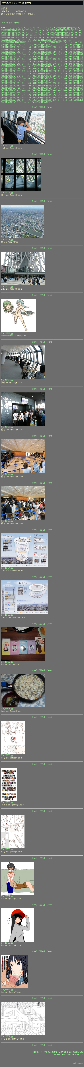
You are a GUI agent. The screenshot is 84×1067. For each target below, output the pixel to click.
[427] (39, 88)
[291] (80, 66)
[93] (52, 37)
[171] (39, 49)
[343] (19, 76)
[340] (3, 76)
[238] (55, 59)
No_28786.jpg (7, 943)
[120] (23, 42)
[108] (44, 40)
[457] (29, 93)
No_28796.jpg (7, 474)
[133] (8, 45)
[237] (49, 59)
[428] (44, 88)
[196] (3, 54)
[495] (60, 97)
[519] (19, 102)
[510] (55, 100)
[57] (68, 32)
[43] (11, 32)
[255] (60, 61)
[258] (75, 61)
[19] (74, 27)
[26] (23, 30)
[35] (60, 30)
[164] (3, 49)
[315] (39, 71)
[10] (37, 27)
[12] (45, 27)
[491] (39, 97)
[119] (18, 42)
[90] (39, 37)
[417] (70, 85)
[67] (27, 35)
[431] (60, 88)
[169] (29, 49)
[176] (65, 49)
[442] (34, 90)
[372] (3, 81)
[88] (31, 37)
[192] (65, 52)
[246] (13, 61)
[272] (65, 64)
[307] (80, 69)
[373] (8, 81)
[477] (49, 95)
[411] (39, 85)
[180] (3, 52)
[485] (8, 97)
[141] (49, 45)
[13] (50, 27)
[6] (25, 27)
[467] (80, 93)
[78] (72, 35)
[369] (70, 78)
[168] (24, 49)
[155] (39, 47)
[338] (75, 73)
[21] (3, 30)
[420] (3, 88)
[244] (3, 61)
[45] (19, 32)
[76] (64, 35)
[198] (13, 54)
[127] (59, 42)
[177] (70, 49)
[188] (44, 52)
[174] (55, 49)
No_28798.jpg (7, 380)
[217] (29, 57)
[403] (80, 83)
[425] (29, 88)
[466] (75, 93)
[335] (60, 73)
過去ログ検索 (7, 23)
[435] (80, 88)
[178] (75, 49)
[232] (24, 59)
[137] (29, 45)
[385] (70, 81)
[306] (75, 69)
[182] (13, 52)
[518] (13, 102)
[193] (70, 52)
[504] (24, 100)
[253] (49, 61)
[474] (34, 95)
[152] (24, 47)
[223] (60, 57)
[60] (80, 32)
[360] (24, 78)
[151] (19, 47)
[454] (13, 93)
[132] (3, 45)
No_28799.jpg (7, 333)
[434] (75, 88)
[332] (44, 73)
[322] (75, 71)
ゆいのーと (37, 1052)
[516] (3, 102)
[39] (76, 30)
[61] (3, 35)
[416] (65, 85)
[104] (24, 40)
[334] (55, 73)
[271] (60, 64)
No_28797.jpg (7, 427)
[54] (56, 32)
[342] (13, 76)
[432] (65, 88)
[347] (39, 76)
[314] (34, 71)
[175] (60, 49)
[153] (29, 47)
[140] (44, 45)
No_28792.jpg (7, 662)
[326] (13, 73)
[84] (15, 37)
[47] (27, 32)
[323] (80, 71)
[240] (65, 59)
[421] (8, 88)
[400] (65, 83)
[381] (49, 81)
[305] (70, 69)
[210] (75, 54)
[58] (72, 32)
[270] (55, 64)
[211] (80, 54)
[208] (65, 54)
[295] (19, 69)
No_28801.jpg (7, 239)
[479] (60, 95)
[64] (15, 35)
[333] (49, 73)
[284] (44, 66)
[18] (70, 27)
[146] (75, 45)
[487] (19, 97)
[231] (19, 59)
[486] (13, 97)
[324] (3, 73)
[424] (24, 88)
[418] (75, 85)
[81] (3, 37)
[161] (70, 47)
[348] (44, 76)
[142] (55, 45)
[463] (60, 93)
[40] (80, 30)
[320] (65, 71)
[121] (28, 42)
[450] (75, 90)
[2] (13, 27)
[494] (55, 97)
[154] (34, 47)
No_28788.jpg (7, 849)
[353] (70, 76)
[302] (55, 69)
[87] (27, 37)
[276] (3, 66)
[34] (56, 30)
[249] (29, 61)
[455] (19, 93)
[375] (19, 81)
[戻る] (42, 107)
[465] (70, 93)
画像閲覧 (16, 23)
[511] (60, 100)
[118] (13, 42)
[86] (23, 37)
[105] (29, 40)
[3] (16, 27)
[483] (80, 95)
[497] (70, 97)
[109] (49, 40)
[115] (80, 40)
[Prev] (34, 107)
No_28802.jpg (7, 192)
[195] (80, 52)
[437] (8, 90)
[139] (39, 45)
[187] (39, 52)
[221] (49, 57)
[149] (8, 47)
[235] (39, 59)
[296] (24, 69)
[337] (70, 73)
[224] (65, 57)
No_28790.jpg (7, 755)
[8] (31, 27)
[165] (8, 49)
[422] (13, 88)
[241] (70, 59)
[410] (34, 85)
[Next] (49, 107)
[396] (44, 83)
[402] (75, 83)
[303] (60, 69)
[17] (66, 27)
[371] (80, 78)
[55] (60, 32)
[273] (70, 64)
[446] (55, 90)
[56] (64, 32)
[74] (56, 35)
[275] (80, 64)
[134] (13, 45)
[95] (60, 37)
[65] (19, 35)
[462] (55, 93)
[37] (68, 30)
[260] (3, 64)
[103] (19, 40)
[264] (24, 64)
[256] (65, 61)
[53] (52, 32)
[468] (3, 95)
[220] (44, 57)
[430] (55, 88)
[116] (3, 42)
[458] (34, 93)
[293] (8, 69)
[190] (55, 52)
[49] (35, 32)
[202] (34, 54)
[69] (35, 35)
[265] (29, 64)
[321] (70, 71)
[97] (68, 37)
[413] (49, 85)
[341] (8, 76)
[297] (29, 69)
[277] (8, 66)
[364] (44, 78)
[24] (15, 30)
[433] (70, 88)
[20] (78, 27)
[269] (49, 64)
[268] (44, 64)
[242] (75, 59)
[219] (39, 57)
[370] (75, 78)
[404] (3, 85)
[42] (7, 32)
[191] (60, 52)
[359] (19, 78)
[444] (44, 90)
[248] (24, 61)
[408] (24, 85)
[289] (70, 66)
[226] (75, 57)
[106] (34, 40)
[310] (13, 71)
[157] (49, 47)
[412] (44, 85)
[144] (65, 45)
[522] (34, 102)
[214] (13, 57)
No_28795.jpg (7, 521)
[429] (49, 88)
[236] (44, 59)
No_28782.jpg (7, 1036)
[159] (60, 47)
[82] (7, 37)
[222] (55, 57)
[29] (35, 30)
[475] (39, 95)
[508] (44, 100)
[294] (13, 69)
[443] (39, 90)
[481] (70, 95)
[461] (49, 93)
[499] (80, 97)
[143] (60, 45)
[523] (39, 102)
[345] (29, 76)
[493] (49, 97)
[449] (70, 90)
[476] (44, 95)
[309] (8, 71)
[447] (60, 90)
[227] (80, 57)
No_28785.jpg (7, 989)
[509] (49, 100)
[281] (29, 66)
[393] (29, 83)
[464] (65, 93)
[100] (3, 40)
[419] (80, 85)
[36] (64, 30)
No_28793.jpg (7, 615)
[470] (13, 95)
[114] (75, 40)
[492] (44, 97)
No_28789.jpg (7, 802)
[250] (34, 61)
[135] (19, 45)
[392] (24, 83)
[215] (19, 57)
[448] (65, 90)
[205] (49, 54)
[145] (70, 45)
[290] (75, 66)
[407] (19, 85)
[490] (34, 97)
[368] (65, 78)
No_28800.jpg (7, 286)
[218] (34, 57)
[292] (3, 69)
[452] (3, 93)
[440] (24, 90)
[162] (75, 47)
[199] (19, 54)
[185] (29, 52)
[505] (29, 100)
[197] (8, 54)
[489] (29, 97)
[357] (8, 78)
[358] (13, 78)
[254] (55, 61)
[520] (24, 102)
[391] (19, 83)
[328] (24, 73)
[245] (8, 61)
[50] (39, 32)
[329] (29, 73)
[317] (49, 71)
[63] (11, 35)
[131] (80, 42)
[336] (65, 73)
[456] (24, 93)
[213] (8, 57)
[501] (8, 100)
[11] (41, 27)
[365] (49, 78)
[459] (39, 93)
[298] (34, 69)
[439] (19, 90)
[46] (23, 32)
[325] (8, 73)
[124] (44, 42)
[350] (55, 76)
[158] (55, 47)
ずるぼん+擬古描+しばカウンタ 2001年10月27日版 (63, 1052)
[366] (55, 78)
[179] (80, 49)
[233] (29, 59)
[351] (60, 76)
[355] (80, 76)
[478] (55, 95)
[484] (3, 97)
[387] (80, 81)
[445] (49, 90)
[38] (72, 30)
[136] (24, 45)
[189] (49, 52)
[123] (39, 42)
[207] (60, 54)
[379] (39, 81)
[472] (24, 95)
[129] (70, 42)
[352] (65, 76)
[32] (48, 30)
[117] (8, 42)
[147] (80, 45)
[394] (34, 83)
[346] (34, 76)
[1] (10, 27)
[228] (3, 59)
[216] (24, 57)
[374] (13, 81)
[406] (13, 85)
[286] (55, 66)
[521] (29, 102)
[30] (39, 30)
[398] (55, 83)
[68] (31, 35)
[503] (19, 100)
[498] (75, 97)
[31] (44, 30)
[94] (56, 37)
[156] (44, 47)
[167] (19, 49)
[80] (80, 35)
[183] (19, 52)
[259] (80, 61)
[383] (60, 81)
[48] (31, 32)
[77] (68, 35)
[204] (44, 54)
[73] (52, 35)
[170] (34, 49)
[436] (3, 90)
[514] (75, 100)
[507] (39, 100)
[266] (34, 64)
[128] (65, 42)
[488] (24, 97)
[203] (39, 54)
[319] (60, 71)
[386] (75, 81)
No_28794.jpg (7, 568)
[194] (75, 52)
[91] (44, 37)
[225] (70, 57)
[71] (44, 35)
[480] (65, 95)
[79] (76, 35)
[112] (65, 40)
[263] (19, 64)
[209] (70, 54)
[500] (3, 100)
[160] (65, 47)
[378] (34, 81)
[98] (72, 37)
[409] (29, 85)
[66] (23, 35)
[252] (44, 61)
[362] (34, 78)
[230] (13, 59)
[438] (13, 90)
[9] (34, 27)
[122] (34, 42)
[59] (76, 32)
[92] (48, 37)
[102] (13, 40)
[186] (34, 52)
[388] (3, 83)
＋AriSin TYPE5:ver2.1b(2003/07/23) (68, 1054)
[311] (19, 71)
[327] (19, 73)
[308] (3, 71)
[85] (19, 37)
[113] (70, 40)
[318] (54, 71)
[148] (3, 47)
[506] (34, 100)
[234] (34, 59)
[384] (65, 81)
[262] (13, 64)
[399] (60, 83)
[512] (65, 100)
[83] (11, 37)
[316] (44, 71)
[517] (8, 102)
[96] (64, 37)
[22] (7, 30)
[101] (8, 40)
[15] (58, 27)
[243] (80, 59)
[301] (49, 69)
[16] (62, 27)
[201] (29, 54)
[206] (55, 54)
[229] (8, 59)
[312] (24, 71)
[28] (31, 30)
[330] (34, 73)
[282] (34, 66)
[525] (49, 102)
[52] (48, 32)
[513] (70, 100)
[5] (22, 27)
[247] (19, 61)
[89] (35, 37)
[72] (48, 35)
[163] (80, 47)
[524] (44, 102)
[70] (39, 35)
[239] (60, 59)
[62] (7, 35)
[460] (44, 93)
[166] (13, 49)
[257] (70, 61)
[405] (8, 85)
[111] (60, 40)
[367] (60, 78)
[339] (80, 73)
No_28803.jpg (7, 145)
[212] (3, 57)
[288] (65, 66)
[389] (8, 83)
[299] (39, 69)
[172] (44, 49)
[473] (29, 95)
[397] (49, 83)
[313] (29, 71)
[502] (13, 100)
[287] (60, 66)
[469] (8, 95)
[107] (39, 40)
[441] (29, 90)
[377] (29, 81)
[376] (24, 81)
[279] (19, 66)
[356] (3, 78)
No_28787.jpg (7, 896)
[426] (34, 88)
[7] (28, 27)
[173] (49, 49)
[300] (44, 69)
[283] (39, 66)
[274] (75, 64)
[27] (27, 30)
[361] (29, 78)
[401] (70, 83)
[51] (44, 32)
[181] (8, 52)
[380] (44, 81)
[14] (54, 27)
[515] (80, 100)
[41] (3, 32)
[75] (60, 35)
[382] (55, 81)
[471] (19, 95)
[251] (39, 61)
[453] (8, 93)
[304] (65, 69)
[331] (39, 73)
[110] (55, 40)
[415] (60, 85)
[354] (75, 76)
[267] (39, 64)
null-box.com (78, 1063)
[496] (65, 97)
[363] (39, 78)
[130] (75, 42)
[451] (80, 90)
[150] (13, 47)
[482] (75, 95)
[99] (76, 37)
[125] (49, 42)
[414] (54, 85)
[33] (52, 30)
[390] (13, 83)
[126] (54, 42)
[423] (19, 88)
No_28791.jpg (7, 708)
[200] (24, 54)
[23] (11, 30)
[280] (24, 66)
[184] (24, 52)
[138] (34, 45)
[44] (15, 32)
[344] (24, 76)
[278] (13, 66)
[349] (49, 76)
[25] (19, 30)
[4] (19, 27)
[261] (8, 64)
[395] (39, 83)
